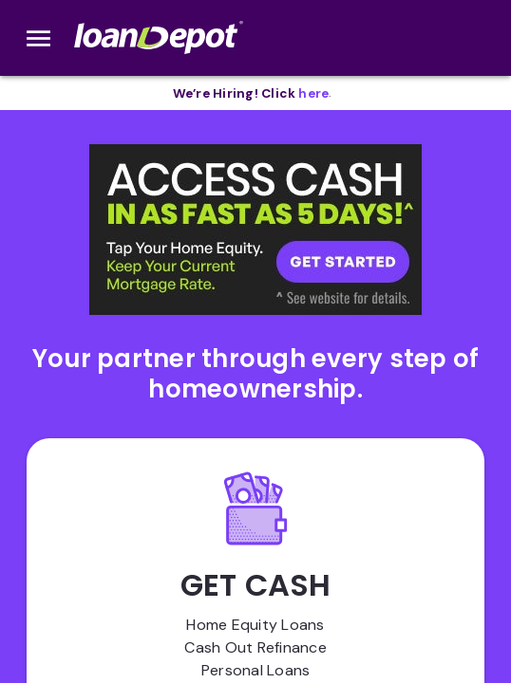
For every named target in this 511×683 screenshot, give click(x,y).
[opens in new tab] (313, 93)
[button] (255, 229)
